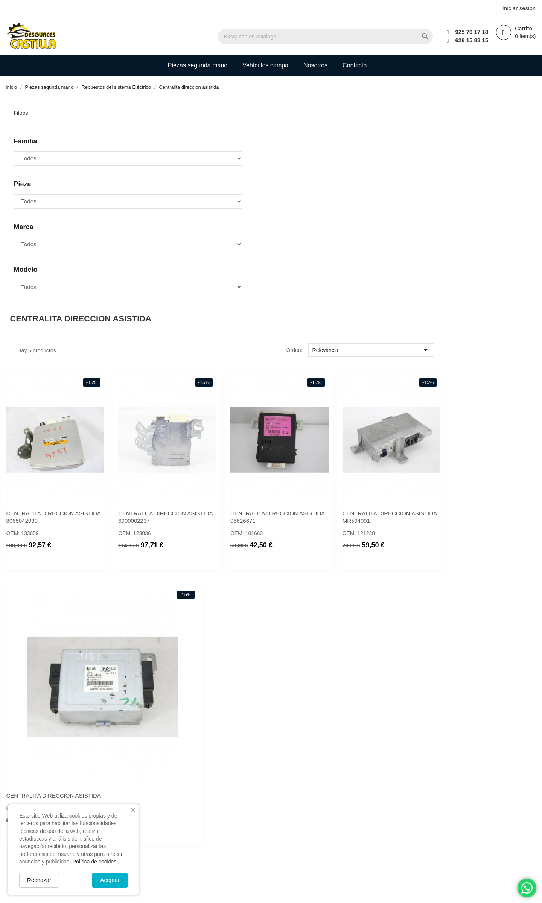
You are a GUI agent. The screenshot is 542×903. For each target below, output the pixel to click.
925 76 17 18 (469, 32)
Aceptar (110, 880)
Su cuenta (316, 770)
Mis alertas (313, 830)
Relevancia (475, 146)
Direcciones (314, 820)
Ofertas (231, 790)
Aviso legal (373, 801)
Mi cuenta (234, 820)
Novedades (236, 801)
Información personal (325, 790)
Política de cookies (383, 840)
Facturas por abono (323, 810)
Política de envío (381, 790)
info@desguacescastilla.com (164, 853)
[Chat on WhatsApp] (527, 888)
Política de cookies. (95, 862)
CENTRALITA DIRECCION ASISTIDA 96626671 (474, 340)
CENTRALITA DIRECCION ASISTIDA (324, 586)
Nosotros (315, 65)
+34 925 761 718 (149, 830)
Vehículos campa (265, 65)
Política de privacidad (387, 860)
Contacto (355, 65)
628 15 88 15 (469, 40)
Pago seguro (376, 830)
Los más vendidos (244, 810)
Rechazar (39, 880)
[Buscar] (360, 36)
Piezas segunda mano (197, 65)
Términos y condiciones (390, 810)
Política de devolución (387, 850)
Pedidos (309, 801)
